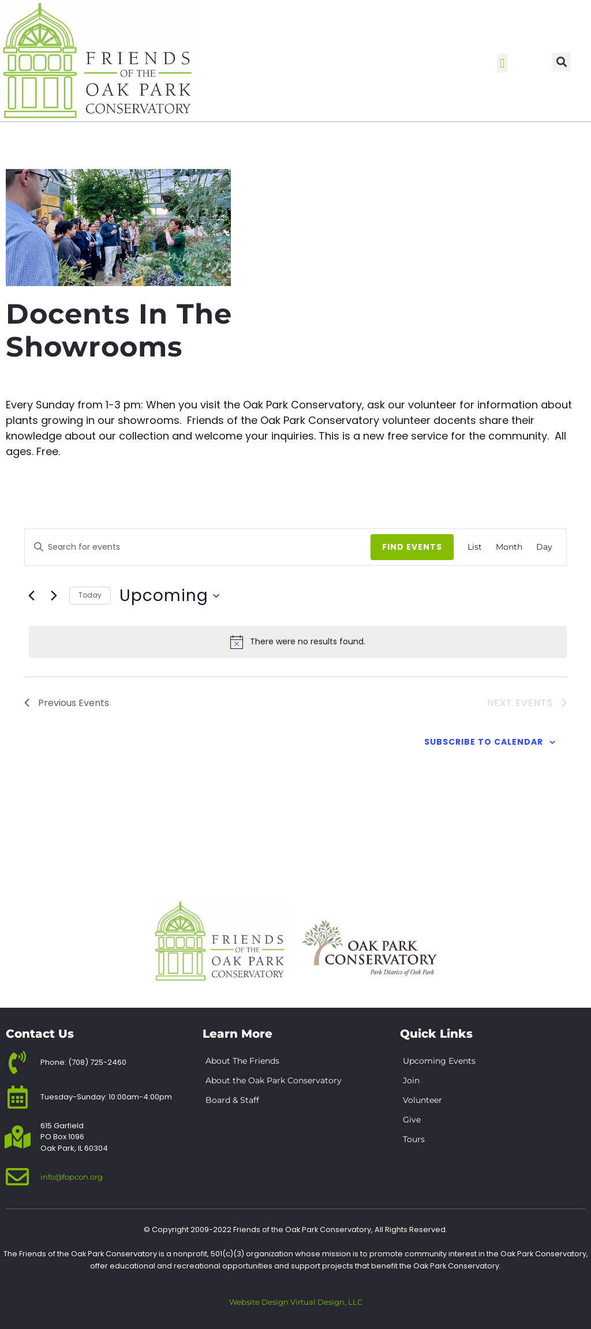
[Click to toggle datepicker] (169, 595)
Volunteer (422, 1100)
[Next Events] (54, 596)
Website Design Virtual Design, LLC (295, 1302)
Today (90, 595)
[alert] (298, 642)
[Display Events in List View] (474, 547)
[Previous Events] (31, 596)
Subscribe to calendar (483, 742)
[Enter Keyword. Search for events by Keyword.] (215, 547)
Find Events (412, 547)
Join (411, 1080)
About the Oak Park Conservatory (273, 1080)
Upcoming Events (439, 1061)
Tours (414, 1139)
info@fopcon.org (71, 1176)
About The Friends (242, 1061)
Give (412, 1119)
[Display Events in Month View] (509, 547)
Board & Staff (232, 1100)
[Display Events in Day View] (544, 547)
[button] (502, 63)
